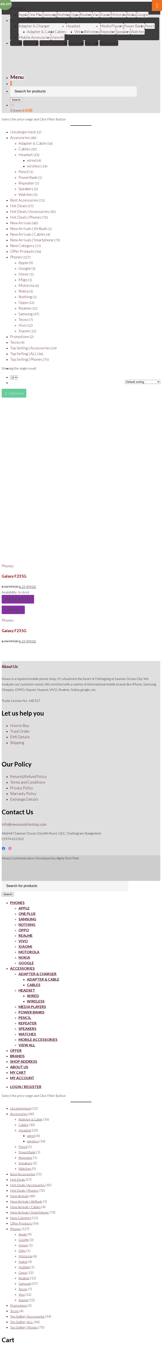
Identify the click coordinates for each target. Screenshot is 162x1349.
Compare (13, 610)
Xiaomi (105, 14)
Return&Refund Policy (28, 776)
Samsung (50, 14)
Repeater (108, 31)
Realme (86, 14)
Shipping (17, 742)
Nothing (63, 14)
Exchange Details (24, 799)
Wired (79, 31)
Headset (73, 26)
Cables (60, 31)
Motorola (119, 14)
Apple (23, 14)
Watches (137, 31)
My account (109, 43)
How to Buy (19, 725)
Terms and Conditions (27, 782)
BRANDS (31, 43)
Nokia (131, 14)
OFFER (16, 43)
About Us (76, 43)
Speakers (123, 31)
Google (142, 14)
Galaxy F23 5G (14, 576)
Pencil (150, 26)
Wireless (92, 31)
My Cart (91, 43)
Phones (8, 566)
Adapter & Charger (34, 26)
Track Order (20, 731)
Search (16, 99)
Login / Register (25, 1087)
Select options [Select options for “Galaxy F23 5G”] (17, 599)
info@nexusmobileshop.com (24, 824)
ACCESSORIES (22, 20)
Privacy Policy (21, 787)
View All (58, 37)
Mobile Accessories (35, 37)
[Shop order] (142, 382)
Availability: (10, 592)
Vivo (23, 941)
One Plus (35, 14)
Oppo (75, 14)
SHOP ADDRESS (53, 43)
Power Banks (134, 26)
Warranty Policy (23, 793)
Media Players (112, 26)
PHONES (17, 9)
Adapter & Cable (40, 31)
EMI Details (20, 737)
